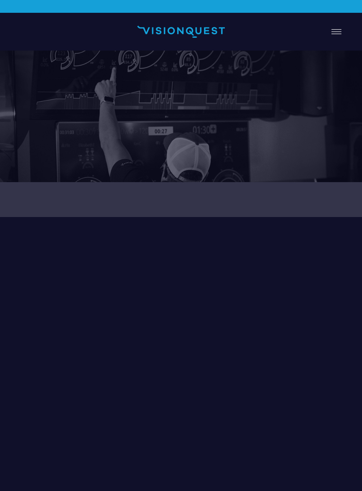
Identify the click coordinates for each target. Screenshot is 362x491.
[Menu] (336, 32)
